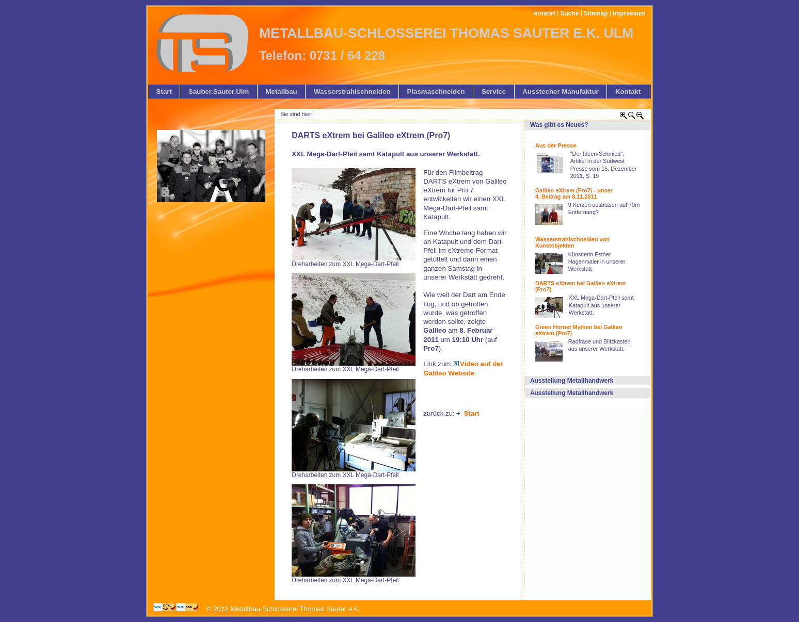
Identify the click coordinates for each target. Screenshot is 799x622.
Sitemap (596, 13)
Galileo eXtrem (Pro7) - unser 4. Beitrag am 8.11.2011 (574, 193)
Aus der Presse (555, 145)
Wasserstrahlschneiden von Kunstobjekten (572, 242)
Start (467, 413)
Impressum (629, 13)
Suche (570, 13)
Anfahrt (544, 13)
